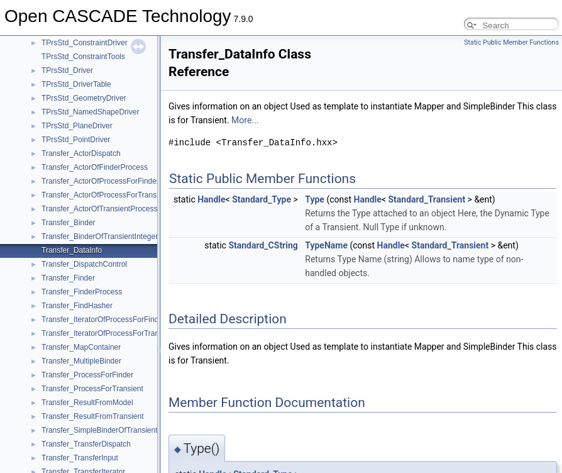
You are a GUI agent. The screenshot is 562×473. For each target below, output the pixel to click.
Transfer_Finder (68, 278)
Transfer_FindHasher (77, 305)
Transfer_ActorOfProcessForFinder (100, 181)
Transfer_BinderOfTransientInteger (99, 236)
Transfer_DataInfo (71, 250)
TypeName (326, 245)
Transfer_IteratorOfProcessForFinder (103, 319)
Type (314, 199)
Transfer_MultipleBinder (81, 361)
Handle (211, 199)
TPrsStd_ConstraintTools (83, 56)
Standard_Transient (426, 199)
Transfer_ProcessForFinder (87, 374)
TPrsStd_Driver (67, 70)
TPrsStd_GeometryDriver (83, 98)
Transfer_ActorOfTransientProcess (99, 208)
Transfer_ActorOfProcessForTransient (105, 195)
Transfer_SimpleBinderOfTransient (99, 430)
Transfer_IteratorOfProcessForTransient (108, 333)
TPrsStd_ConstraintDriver (84, 42)
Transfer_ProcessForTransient (92, 388)
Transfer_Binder (68, 222)
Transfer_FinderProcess (81, 291)
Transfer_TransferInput (79, 458)
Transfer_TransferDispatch (86, 444)
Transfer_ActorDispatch (81, 153)
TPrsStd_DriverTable (76, 84)
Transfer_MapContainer (81, 347)
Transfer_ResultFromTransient (92, 416)
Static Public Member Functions (511, 42)
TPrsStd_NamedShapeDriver (90, 112)
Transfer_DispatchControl (84, 264)
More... (244, 120)
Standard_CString (262, 245)
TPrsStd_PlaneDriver (77, 125)
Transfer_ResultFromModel (87, 402)
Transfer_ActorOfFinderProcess (94, 167)
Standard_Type (261, 199)
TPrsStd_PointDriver (75, 139)
